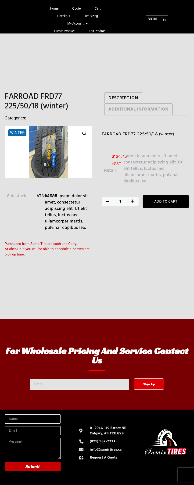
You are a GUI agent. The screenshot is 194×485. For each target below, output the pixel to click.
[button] (84, 134)
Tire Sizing (91, 16)
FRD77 (33, 117)
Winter (84, 117)
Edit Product (97, 31)
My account (77, 23)
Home (54, 8)
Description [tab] (123, 98)
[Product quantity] (120, 201)
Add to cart (165, 201)
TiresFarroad (64, 117)
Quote (76, 8)
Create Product (64, 31)
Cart (98, 8)
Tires (45, 117)
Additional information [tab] (138, 109)
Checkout (63, 16)
